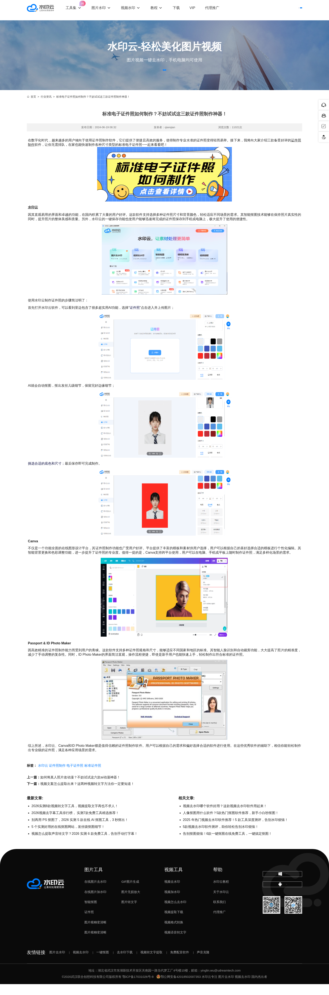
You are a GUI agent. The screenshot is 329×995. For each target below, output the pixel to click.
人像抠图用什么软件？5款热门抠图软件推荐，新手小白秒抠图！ (231, 824)
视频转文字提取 (151, 963)
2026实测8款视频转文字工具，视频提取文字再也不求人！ (74, 817)
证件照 (89, 923)
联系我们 (219, 913)
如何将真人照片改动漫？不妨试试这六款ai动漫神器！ (80, 788)
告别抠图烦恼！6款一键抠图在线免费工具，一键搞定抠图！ (227, 844)
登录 (264, 10)
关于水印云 (221, 903)
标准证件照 (92, 776)
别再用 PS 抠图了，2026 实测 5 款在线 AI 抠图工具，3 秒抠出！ (79, 831)
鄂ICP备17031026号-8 (138, 988)
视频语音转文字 (175, 943)
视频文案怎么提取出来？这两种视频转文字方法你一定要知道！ (87, 795)
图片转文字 (129, 913)
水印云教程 (221, 892)
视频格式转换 (173, 933)
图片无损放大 (130, 903)
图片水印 (106, 10)
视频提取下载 (173, 923)
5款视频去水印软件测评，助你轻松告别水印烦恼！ (221, 838)
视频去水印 (172, 892)
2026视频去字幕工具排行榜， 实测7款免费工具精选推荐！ (75, 824)
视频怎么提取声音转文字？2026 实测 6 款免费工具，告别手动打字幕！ (84, 844)
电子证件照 (75, 776)
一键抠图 (102, 963)
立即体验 (164, 75)
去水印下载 (125, 963)
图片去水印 (57, 963)
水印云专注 (209, 988)
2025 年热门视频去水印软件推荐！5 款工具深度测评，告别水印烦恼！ (235, 831)
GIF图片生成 (130, 892)
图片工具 (93, 880)
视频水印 (136, 10)
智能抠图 (90, 913)
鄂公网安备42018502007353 (179, 988)
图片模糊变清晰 (95, 933)
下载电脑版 (282, 888)
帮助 (217, 880)
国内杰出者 (259, 988)
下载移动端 (282, 905)
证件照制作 (57, 776)
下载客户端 (290, 10)
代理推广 (219, 923)
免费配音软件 (179, 963)
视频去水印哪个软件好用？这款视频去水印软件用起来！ (225, 817)
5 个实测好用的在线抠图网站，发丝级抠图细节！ (68, 838)
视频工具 (173, 880)
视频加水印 (172, 903)
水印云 (43, 776)
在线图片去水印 (95, 892)
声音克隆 (203, 963)
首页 (31, 107)
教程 (161, 10)
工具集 (81, 6)
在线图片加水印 (95, 903)
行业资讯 (46, 107)
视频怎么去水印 (175, 913)
